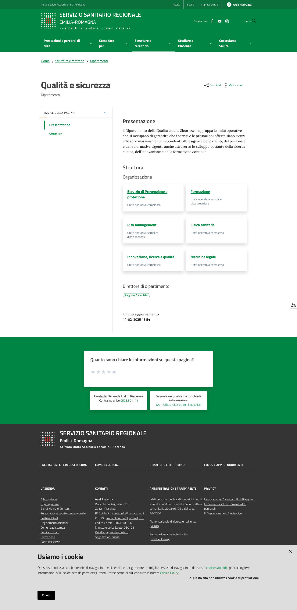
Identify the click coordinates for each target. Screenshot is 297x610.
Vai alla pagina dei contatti (111, 533)
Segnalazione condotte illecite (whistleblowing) (169, 537)
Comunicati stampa (53, 528)
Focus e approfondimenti (223, 466)
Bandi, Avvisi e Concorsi (55, 509)
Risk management (141, 225)
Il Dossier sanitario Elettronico (223, 514)
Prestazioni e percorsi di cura (64, 466)
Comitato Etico (50, 533)
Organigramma (50, 505)
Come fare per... (107, 466)
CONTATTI (101, 489)
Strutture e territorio (69, 60)
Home (45, 60)
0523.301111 (129, 401)
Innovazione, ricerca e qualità (150, 257)
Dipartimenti (99, 60)
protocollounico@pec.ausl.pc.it (125, 519)
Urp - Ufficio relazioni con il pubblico (178, 405)
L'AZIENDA (48, 489)
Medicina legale (203, 257)
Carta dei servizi (50, 542)
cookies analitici (217, 567)
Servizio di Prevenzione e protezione (147, 194)
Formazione (200, 191)
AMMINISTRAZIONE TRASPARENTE (173, 489)
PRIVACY (210, 489)
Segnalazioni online (107, 538)
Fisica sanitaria (203, 225)
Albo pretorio (49, 500)
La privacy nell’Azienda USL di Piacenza (228, 500)
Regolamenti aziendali (54, 523)
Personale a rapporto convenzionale (63, 514)
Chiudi (46, 595)
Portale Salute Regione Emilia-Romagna (63, 4)
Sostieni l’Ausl (49, 519)
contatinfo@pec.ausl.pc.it (128, 514)
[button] (251, 21)
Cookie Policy (169, 572)
